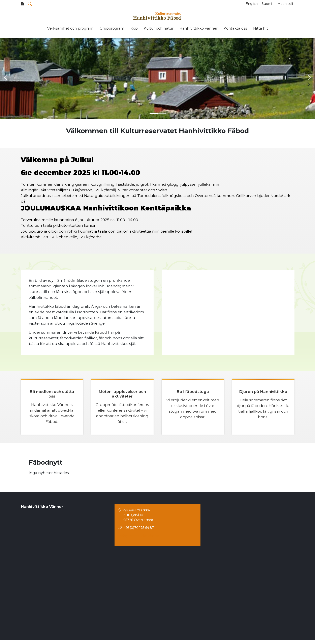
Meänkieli (285, 4)
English (252, 4)
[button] (154, 112)
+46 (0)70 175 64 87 (138, 608)
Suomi (267, 4)
